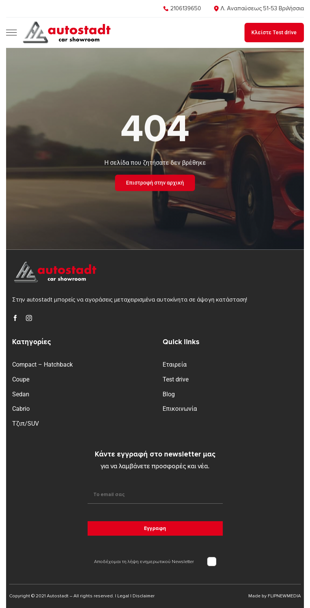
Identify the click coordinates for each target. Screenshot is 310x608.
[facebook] (15, 318)
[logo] (65, 22)
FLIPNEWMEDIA (284, 596)
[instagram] (29, 318)
